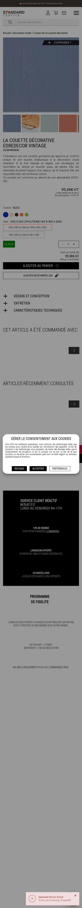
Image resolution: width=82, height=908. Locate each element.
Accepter (38, 468)
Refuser (19, 468)
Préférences (59, 468)
